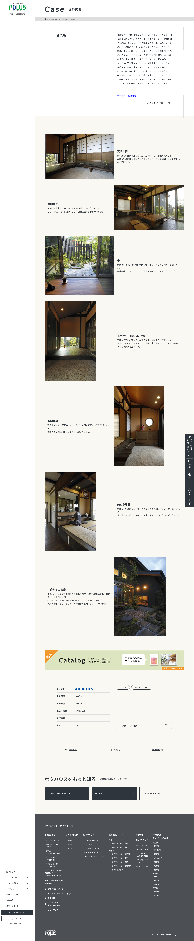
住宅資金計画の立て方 (142, 861)
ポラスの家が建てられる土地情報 (54, 881)
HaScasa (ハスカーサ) (92, 848)
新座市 (156, 866)
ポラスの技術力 (72, 835)
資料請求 (114, 793)
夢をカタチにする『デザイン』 (52, 845)
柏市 (155, 876)
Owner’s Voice (142, 849)
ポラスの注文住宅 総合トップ (59, 826)
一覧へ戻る (114, 749)
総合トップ (10, 872)
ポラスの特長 (50, 835)
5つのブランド (88, 835)
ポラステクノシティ (117, 870)
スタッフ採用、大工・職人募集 (54, 904)
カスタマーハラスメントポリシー (61, 893)
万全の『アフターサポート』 (54, 852)
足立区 (156, 895)
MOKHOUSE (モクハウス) (93, 852)
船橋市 (156, 884)
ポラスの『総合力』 (53, 840)
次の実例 (157, 749)
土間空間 (122, 687)
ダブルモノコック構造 (54, 870)
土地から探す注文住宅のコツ (142, 854)
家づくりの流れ (142, 845)
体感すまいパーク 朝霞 (120, 862)
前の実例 (71, 749)
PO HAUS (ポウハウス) (92, 840)
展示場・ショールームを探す (67, 793)
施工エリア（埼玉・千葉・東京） (53, 874)
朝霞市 (156, 870)
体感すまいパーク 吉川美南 (121, 866)
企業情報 (51, 898)
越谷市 (156, 846)
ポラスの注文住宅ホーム (53, 19)
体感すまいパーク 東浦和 (121, 854)
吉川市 (156, 854)
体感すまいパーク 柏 (119, 847)
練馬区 (156, 891)
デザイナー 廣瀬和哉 (126, 95)
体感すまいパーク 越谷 (120, 858)
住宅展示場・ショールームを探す (160, 836)
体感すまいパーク (116, 835)
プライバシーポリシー (56, 889)
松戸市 (156, 880)
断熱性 (70, 844)
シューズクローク (142, 687)
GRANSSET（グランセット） (94, 856)
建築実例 (9, 900)
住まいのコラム (142, 866)
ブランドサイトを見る (161, 793)
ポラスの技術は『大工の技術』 (51, 858)
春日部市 (157, 850)
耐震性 (70, 840)
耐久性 (70, 848)
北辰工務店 (88, 844)
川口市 (156, 862)
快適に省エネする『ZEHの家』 (52, 865)
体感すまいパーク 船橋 (120, 843)
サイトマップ (53, 910)
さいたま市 (158, 858)
